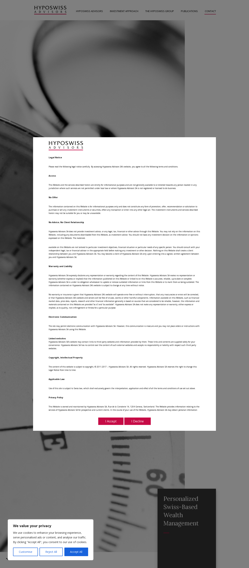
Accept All (76, 552)
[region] (50, 539)
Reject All (51, 552)
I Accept (111, 421)
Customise (25, 552)
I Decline (137, 421)
